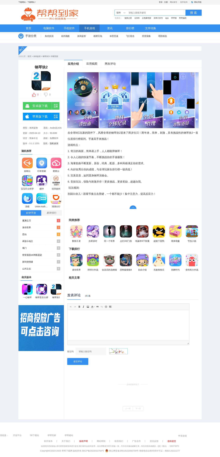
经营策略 (146, 36)
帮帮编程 (182, 18)
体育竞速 (114, 36)
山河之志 (41, 268)
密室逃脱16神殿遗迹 (41, 255)
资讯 (110, 28)
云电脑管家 (146, 18)
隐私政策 (54, 143)
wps (167, 18)
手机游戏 (89, 28)
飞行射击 (130, 36)
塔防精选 (162, 36)
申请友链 (182, 436)
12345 (136, 18)
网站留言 (173, 2)
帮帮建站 (69, 435)
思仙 (41, 234)
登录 (161, 2)
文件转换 (150, 28)
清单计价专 (158, 18)
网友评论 (110, 63)
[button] (71, 307)
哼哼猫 (174, 18)
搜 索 (193, 12)
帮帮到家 (52, 435)
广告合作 (136, 441)
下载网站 (22, 2)
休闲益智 (81, 36)
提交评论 (77, 361)
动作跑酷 (65, 36)
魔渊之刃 (41, 220)
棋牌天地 (98, 36)
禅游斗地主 (41, 241)
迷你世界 (41, 227)
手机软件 (69, 28)
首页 (28, 28)
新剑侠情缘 (41, 261)
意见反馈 (154, 441)
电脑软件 (48, 28)
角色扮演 (49, 36)
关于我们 (66, 441)
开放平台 (17, 435)
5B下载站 (34, 435)
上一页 (128, 409)
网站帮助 (101, 441)
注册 (166, 2)
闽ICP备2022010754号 (93, 451)
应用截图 (91, 63)
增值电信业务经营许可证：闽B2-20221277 (159, 451)
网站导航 (198, 2)
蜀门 (41, 248)
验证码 (70, 351)
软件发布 (184, 2)
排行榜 (130, 28)
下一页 (138, 409)
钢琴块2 (46, 56)
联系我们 (119, 441)
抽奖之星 (128, 18)
